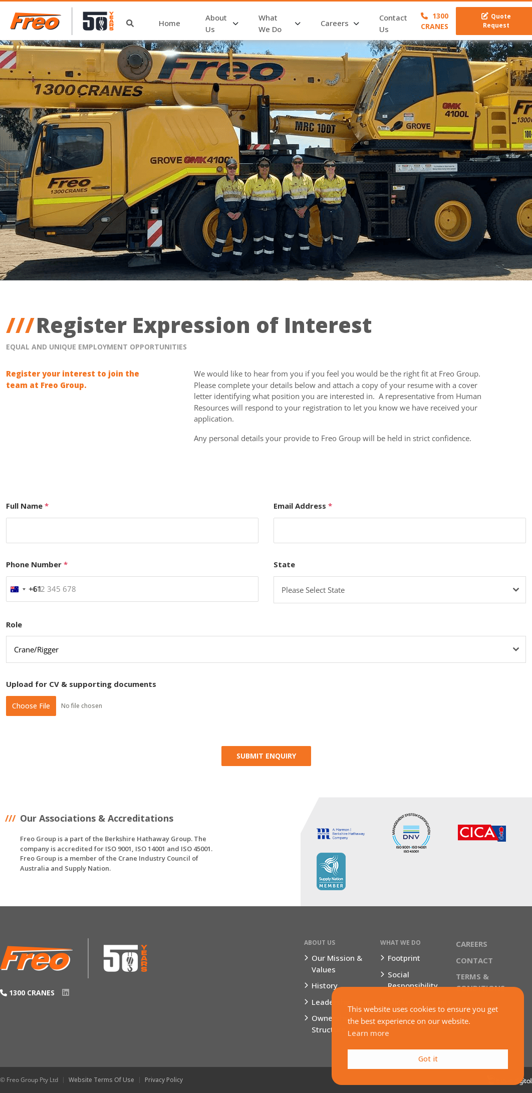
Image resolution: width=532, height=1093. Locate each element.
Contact (474, 960)
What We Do (270, 23)
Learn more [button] (368, 1033)
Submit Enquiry (266, 756)
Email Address (303, 506)
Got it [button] (428, 1058)
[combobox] (24, 589)
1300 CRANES (434, 21)
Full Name (27, 506)
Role (14, 624)
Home (169, 23)
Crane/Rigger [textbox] (36, 649)
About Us (216, 23)
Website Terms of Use (101, 1079)
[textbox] (390, 590)
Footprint (404, 958)
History (325, 985)
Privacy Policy (164, 1079)
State (284, 564)
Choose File (31, 705)
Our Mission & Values (337, 963)
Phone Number (37, 564)
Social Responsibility (413, 980)
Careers (335, 23)
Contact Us (393, 23)
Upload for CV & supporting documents (81, 684)
